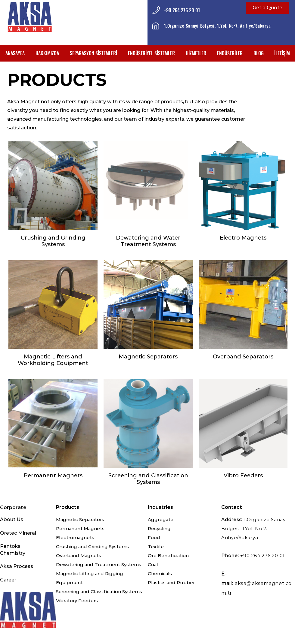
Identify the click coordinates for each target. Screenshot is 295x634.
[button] (93, 53)
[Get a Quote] (267, 8)
